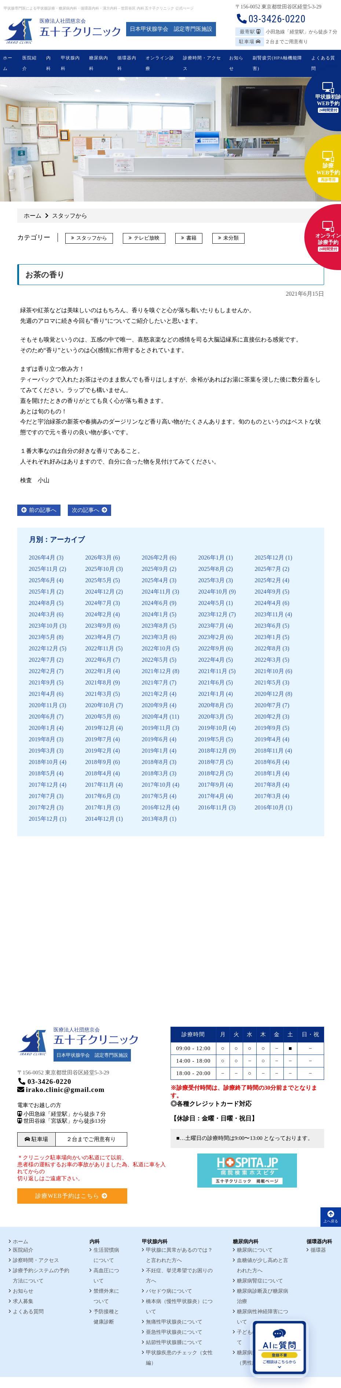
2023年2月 (211, 637)
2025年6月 (42, 580)
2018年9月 (98, 762)
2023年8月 (155, 626)
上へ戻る (330, 1216)
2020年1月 (42, 728)
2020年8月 (211, 705)
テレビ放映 (147, 238)
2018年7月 (211, 762)
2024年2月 (98, 614)
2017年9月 (211, 785)
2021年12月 (156, 671)
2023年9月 (98, 626)
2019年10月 (213, 728)
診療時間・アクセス (202, 63)
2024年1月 (155, 614)
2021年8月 (98, 682)
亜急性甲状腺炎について (174, 1332)
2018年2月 (211, 773)
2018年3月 (155, 773)
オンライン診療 (160, 63)
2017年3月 (268, 796)
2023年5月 (42, 637)
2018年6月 (268, 762)
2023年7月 (211, 626)
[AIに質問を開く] (279, 1348)
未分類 (231, 238)
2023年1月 (268, 637)
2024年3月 (42, 614)
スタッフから (91, 238)
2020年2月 (268, 716)
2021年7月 (155, 682)
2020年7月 (268, 705)
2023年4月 (98, 637)
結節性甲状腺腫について (174, 1342)
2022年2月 (42, 671)
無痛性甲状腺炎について (174, 1322)
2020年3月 (211, 716)
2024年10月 (213, 591)
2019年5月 (211, 739)
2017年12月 (43, 785)
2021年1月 (211, 694)
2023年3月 (155, 637)
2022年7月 (42, 660)
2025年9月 (155, 569)
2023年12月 (213, 614)
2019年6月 (155, 739)
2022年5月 (155, 660)
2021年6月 (211, 682)
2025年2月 (268, 580)
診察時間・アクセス (36, 1260)
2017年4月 (211, 796)
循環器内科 (126, 63)
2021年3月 (98, 694)
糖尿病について (255, 1250)
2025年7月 (268, 569)
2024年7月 (98, 603)
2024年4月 (268, 603)
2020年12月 (269, 694)
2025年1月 (42, 591)
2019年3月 (42, 750)
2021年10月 (269, 671)
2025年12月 (269, 557)
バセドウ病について (169, 1291)
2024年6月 (155, 603)
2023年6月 (268, 626)
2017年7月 (42, 796)
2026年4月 (42, 557)
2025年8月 (211, 569)
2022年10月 (156, 648)
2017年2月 (42, 807)
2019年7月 (98, 739)
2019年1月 (155, 750)
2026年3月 (98, 557)
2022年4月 (211, 660)
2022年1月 (98, 671)
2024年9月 (268, 591)
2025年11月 (43, 569)
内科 (48, 63)
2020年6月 (42, 716)
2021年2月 (155, 694)
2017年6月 (98, 796)
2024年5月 (211, 603)
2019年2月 (98, 750)
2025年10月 (100, 569)
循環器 (318, 1250)
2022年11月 (99, 648)
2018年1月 (268, 773)
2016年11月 (212, 807)
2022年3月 (268, 660)
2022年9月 (211, 648)
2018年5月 (42, 773)
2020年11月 (43, 705)
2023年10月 (43, 626)
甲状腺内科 (70, 63)
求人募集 (23, 1301)
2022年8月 (268, 648)
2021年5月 (268, 682)
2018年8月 (155, 762)
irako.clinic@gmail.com (61, 1089)
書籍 (191, 238)
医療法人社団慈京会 (63, 21)
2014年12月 (100, 819)
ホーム (7, 63)
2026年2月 (155, 557)
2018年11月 (269, 750)
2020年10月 (100, 705)
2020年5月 (98, 716)
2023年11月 (269, 614)
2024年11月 (156, 591)
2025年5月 (98, 580)
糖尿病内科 (98, 63)
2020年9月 (155, 705)
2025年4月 (155, 580)
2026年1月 (211, 557)
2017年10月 (156, 785)
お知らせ (236, 63)
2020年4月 (155, 716)
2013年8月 (155, 819)
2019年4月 (268, 739)
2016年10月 (269, 807)
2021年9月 (42, 682)
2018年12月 (213, 750)
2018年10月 (43, 762)
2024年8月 (42, 603)
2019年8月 (42, 739)
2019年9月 (268, 728)
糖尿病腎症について (260, 1281)
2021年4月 (42, 694)
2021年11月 (212, 671)
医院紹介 (29, 63)
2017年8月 (268, 785)
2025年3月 (211, 580)
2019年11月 (156, 728)
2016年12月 (156, 807)
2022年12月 (43, 648)
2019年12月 (100, 728)
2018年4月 (98, 773)
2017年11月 (99, 785)
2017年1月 (98, 807)
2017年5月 (155, 796)
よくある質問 (323, 63)
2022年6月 (98, 660)
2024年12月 (100, 591)
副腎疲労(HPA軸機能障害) (277, 63)
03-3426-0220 (270, 19)
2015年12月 (43, 819)
